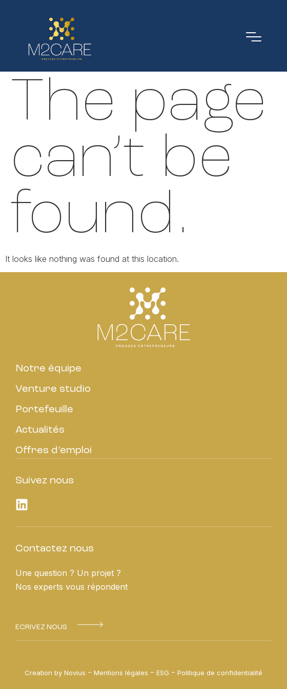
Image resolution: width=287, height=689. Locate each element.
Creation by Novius (55, 673)
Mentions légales (121, 673)
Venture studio (53, 389)
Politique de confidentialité (219, 673)
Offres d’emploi (53, 451)
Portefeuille (44, 410)
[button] (41, 627)
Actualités (40, 430)
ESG (162, 673)
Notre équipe (48, 369)
